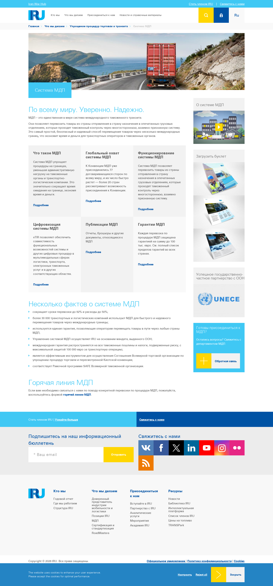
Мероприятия (139, 520)
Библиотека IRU (179, 503)
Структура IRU (63, 508)
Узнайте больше (66, 419)
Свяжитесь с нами (232, 4)
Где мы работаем (65, 503)
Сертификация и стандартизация (103, 527)
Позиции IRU (101, 515)
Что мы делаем (73, 15)
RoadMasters (100, 533)
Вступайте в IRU (141, 503)
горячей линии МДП (77, 394)
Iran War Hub (37, 4)
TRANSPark (176, 525)
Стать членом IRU (201, 4)
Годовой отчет (63, 498)
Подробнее (41, 205)
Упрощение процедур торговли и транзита (99, 26)
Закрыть (235, 574)
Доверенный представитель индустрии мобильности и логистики (102, 505)
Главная (33, 26)
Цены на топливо (180, 520)
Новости (174, 498)
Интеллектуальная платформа (181, 509)
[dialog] (136, 574)
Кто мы (55, 15)
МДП (95, 520)
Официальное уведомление (166, 561)
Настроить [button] (185, 574)
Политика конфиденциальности (209, 561)
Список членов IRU (181, 515)
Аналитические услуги (140, 514)
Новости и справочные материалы (141, 15)
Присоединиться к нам (101, 15)
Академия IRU (139, 525)
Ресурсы (175, 491)
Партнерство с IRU (143, 508)
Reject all (201, 575)
